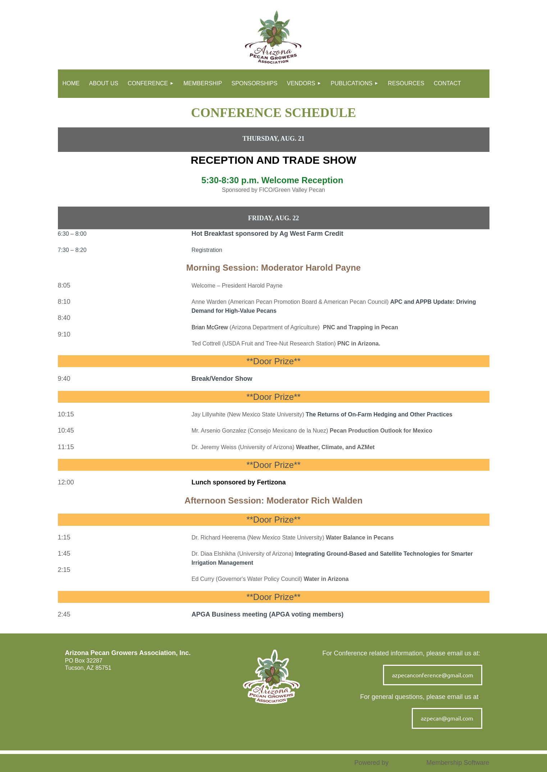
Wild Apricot (407, 762)
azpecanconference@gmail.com (432, 674)
